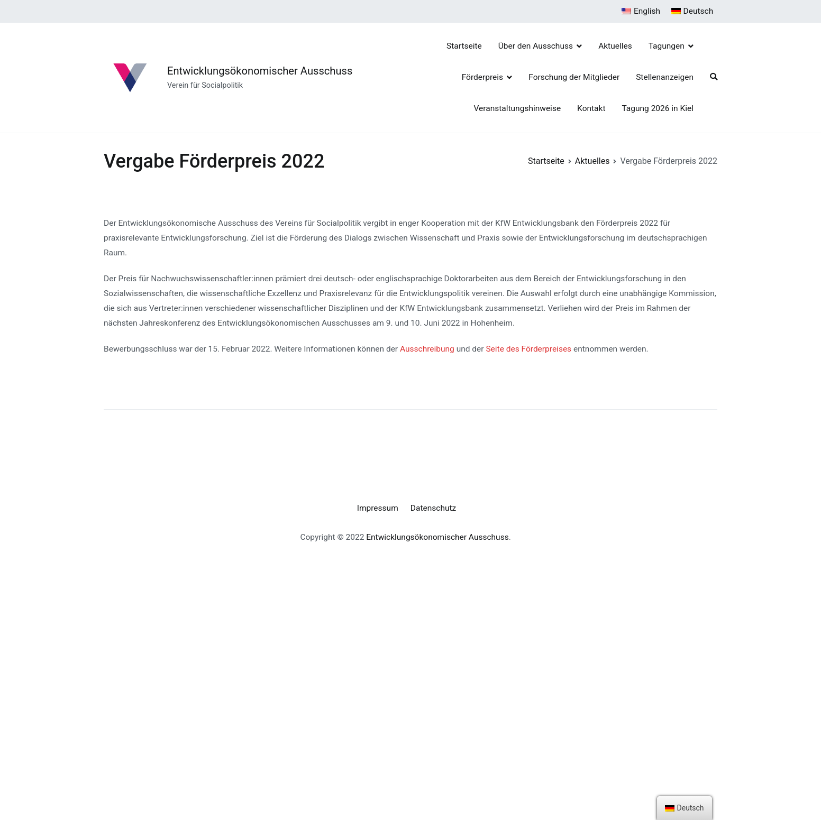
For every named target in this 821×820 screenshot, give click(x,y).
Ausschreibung (427, 349)
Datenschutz (433, 508)
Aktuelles (615, 46)
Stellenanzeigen (665, 77)
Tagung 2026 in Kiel (658, 108)
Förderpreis (482, 77)
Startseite (464, 46)
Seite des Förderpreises (528, 349)
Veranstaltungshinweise (517, 108)
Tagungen (667, 46)
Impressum (377, 508)
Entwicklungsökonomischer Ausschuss (259, 71)
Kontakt (591, 108)
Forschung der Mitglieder (573, 77)
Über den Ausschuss (535, 46)
